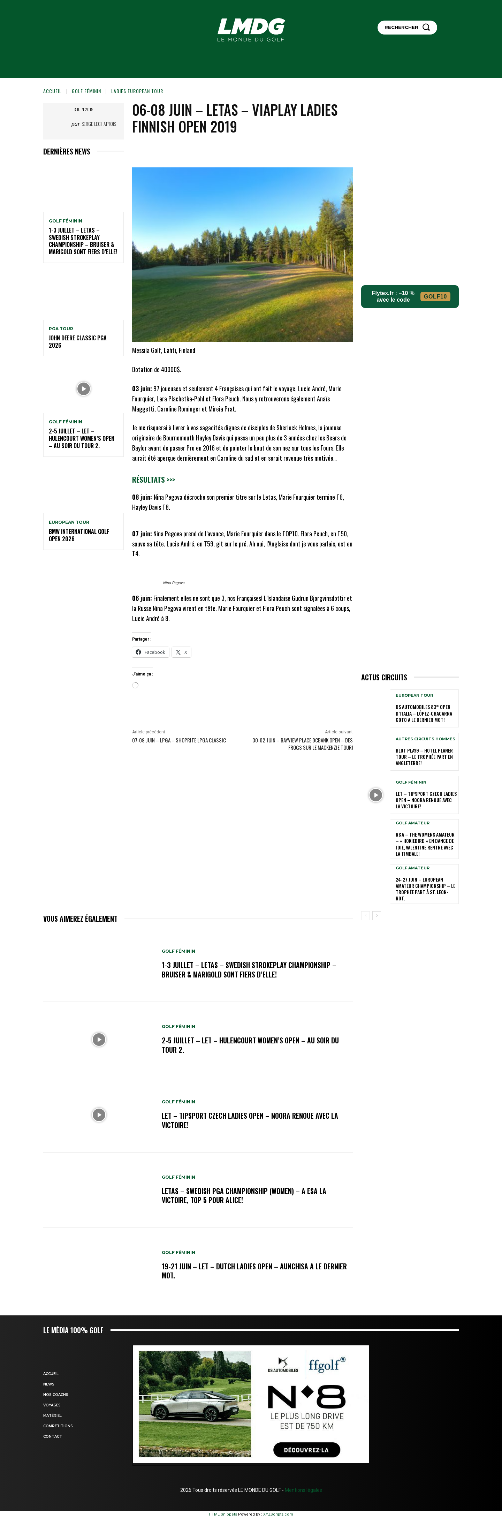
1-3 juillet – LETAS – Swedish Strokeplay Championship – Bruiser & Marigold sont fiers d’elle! (83, 241)
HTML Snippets (223, 1514)
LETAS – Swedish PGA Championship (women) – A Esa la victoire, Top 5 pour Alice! (244, 1195)
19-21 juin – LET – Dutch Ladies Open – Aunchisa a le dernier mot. (254, 1271)
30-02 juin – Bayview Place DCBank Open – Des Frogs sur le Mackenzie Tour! (302, 743)
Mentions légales (303, 1490)
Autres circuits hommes (425, 739)
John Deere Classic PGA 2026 (78, 341)
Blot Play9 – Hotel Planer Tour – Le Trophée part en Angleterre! (424, 756)
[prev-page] (365, 915)
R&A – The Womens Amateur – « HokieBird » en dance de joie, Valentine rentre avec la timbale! (425, 844)
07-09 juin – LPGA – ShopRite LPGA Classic (179, 740)
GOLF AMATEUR (412, 823)
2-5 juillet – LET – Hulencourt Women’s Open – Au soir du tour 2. (81, 438)
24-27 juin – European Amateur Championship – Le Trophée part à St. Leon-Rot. (425, 889)
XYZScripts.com (278, 1514)
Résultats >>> (153, 479)
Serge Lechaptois (99, 123)
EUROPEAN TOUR (69, 522)
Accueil (52, 91)
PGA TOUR (61, 329)
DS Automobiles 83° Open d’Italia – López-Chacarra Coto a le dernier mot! (424, 713)
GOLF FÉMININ (86, 91)
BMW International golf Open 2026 (79, 535)
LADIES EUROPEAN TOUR (137, 91)
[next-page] (376, 915)
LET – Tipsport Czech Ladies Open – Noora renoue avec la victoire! (250, 1120)
